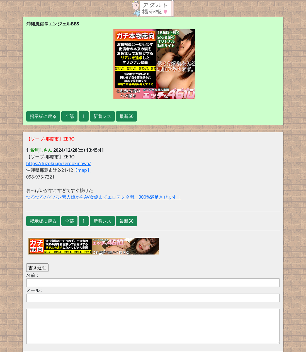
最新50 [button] (126, 116)
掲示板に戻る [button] (43, 116)
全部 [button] (69, 116)
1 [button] (83, 116)
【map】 (82, 170)
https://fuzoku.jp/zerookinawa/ (58, 163)
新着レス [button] (102, 116)
